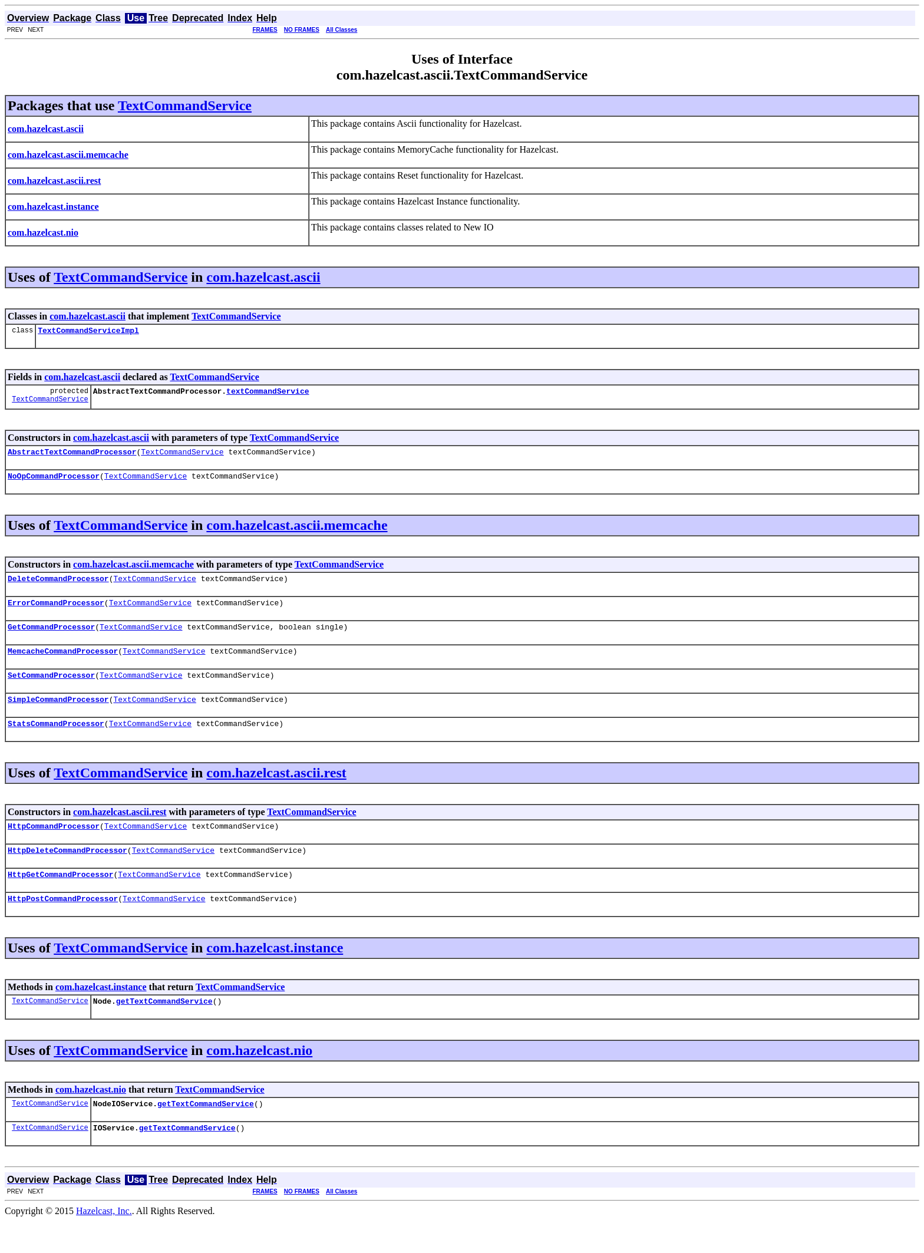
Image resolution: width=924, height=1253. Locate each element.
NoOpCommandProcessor (54, 482)
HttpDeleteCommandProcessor (67, 873)
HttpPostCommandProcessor (63, 924)
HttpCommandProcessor (54, 847)
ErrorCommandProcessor (56, 613)
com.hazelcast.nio (259, 1078)
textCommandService (267, 394)
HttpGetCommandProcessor (60, 898)
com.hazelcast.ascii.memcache (296, 532)
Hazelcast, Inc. (104, 1243)
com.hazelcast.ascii (263, 277)
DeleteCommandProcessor (58, 587)
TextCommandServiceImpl (88, 332)
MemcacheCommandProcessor (63, 665)
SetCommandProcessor (51, 690)
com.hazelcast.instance (274, 974)
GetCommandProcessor (51, 639)
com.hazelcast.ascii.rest (276, 792)
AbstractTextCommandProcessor (72, 456)
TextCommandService (185, 105)
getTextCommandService (164, 1029)
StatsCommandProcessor (56, 742)
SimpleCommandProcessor (58, 716)
